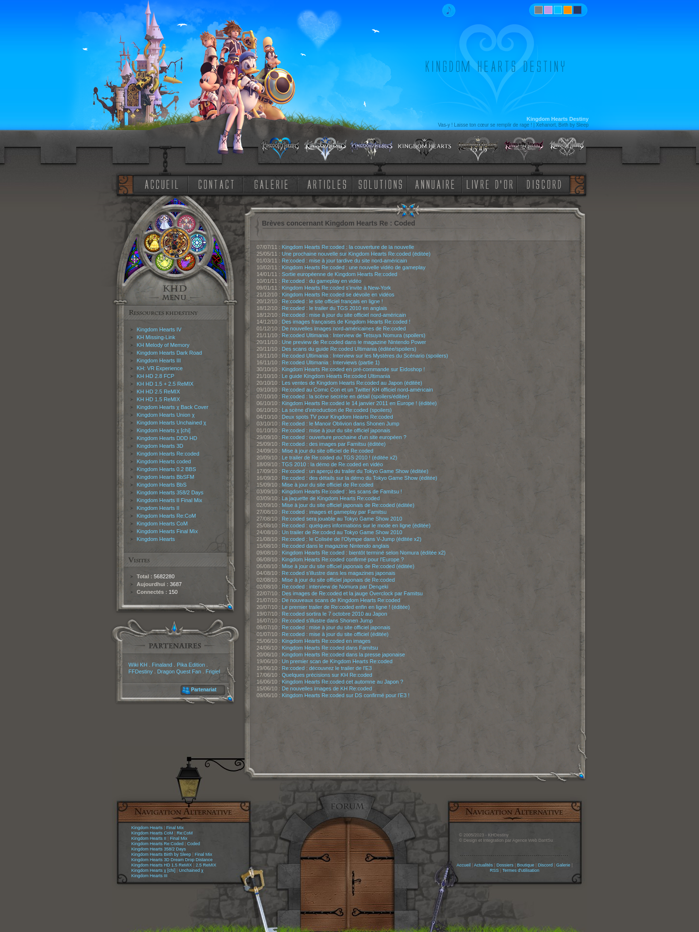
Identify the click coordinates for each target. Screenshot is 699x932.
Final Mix (174, 827)
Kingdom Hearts (156, 539)
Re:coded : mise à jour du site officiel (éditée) (335, 634)
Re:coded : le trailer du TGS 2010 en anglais (334, 308)
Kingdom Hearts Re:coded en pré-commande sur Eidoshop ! (353, 369)
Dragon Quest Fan (179, 671)
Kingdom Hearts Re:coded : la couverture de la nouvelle (348, 247)
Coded (193, 843)
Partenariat (203, 689)
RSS (494, 870)
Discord (545, 865)
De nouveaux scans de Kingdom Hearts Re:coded (341, 600)
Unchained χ (191, 870)
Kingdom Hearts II (158, 508)
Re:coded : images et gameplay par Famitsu (334, 512)
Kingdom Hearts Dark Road (169, 353)
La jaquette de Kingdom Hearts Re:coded (331, 498)
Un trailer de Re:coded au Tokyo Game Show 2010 (342, 532)
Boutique (525, 865)
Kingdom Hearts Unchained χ (171, 422)
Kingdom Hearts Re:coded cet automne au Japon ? (342, 682)
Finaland (162, 665)
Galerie (563, 865)
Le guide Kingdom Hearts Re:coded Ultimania (336, 376)
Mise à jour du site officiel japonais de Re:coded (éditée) (348, 505)
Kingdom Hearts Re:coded (168, 454)
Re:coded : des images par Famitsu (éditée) (334, 444)
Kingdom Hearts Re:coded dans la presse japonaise (343, 654)
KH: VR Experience (160, 368)
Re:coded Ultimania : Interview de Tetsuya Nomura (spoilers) (354, 335)
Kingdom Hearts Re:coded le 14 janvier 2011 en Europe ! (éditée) (359, 403)
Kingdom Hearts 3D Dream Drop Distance (172, 859)
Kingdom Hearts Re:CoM (166, 516)
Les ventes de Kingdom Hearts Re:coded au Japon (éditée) (352, 383)
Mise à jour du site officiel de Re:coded (328, 451)
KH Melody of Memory (163, 345)
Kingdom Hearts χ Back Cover (173, 407)
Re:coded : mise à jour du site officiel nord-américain (344, 315)
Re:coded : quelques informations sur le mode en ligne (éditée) (356, 525)
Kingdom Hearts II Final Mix (169, 500)
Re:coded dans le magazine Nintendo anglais (335, 546)
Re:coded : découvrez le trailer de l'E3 (327, 668)
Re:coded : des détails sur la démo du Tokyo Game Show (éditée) (359, 478)
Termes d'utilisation (520, 870)
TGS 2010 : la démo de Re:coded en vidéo (332, 464)
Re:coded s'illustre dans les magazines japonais (339, 573)
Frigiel (212, 671)
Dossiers (505, 865)
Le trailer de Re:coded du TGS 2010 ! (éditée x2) (340, 457)
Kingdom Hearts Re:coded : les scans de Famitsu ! (342, 491)
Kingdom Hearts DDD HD (167, 438)
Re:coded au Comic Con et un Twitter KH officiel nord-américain (357, 389)
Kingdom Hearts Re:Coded (158, 843)
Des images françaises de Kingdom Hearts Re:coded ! (346, 322)
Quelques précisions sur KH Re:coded (327, 675)
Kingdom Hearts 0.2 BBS (166, 469)
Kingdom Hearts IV (159, 329)
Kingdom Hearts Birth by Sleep (161, 854)
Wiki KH (138, 665)
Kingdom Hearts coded (164, 461)
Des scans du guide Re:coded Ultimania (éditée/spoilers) (349, 349)
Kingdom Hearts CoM (162, 523)
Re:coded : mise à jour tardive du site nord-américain (344, 260)
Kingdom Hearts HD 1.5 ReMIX (162, 865)
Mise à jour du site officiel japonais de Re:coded (338, 580)
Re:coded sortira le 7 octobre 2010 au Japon (334, 614)
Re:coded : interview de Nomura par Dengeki (335, 586)
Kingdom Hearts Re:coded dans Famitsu (330, 648)
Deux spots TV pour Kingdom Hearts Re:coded (337, 417)
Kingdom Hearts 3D (160, 446)
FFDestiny (141, 671)
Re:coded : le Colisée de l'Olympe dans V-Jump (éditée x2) (352, 539)
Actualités (483, 865)
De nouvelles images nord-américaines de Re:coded (344, 328)
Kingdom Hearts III (159, 360)
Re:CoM (185, 833)
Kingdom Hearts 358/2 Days (170, 492)
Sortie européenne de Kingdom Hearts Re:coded (340, 274)
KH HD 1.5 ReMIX (158, 399)
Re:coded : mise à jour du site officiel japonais (336, 430)
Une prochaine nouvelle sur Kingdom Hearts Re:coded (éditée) (356, 254)
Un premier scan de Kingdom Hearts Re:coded (337, 661)
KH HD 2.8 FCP (156, 376)
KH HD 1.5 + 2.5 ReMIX (165, 384)
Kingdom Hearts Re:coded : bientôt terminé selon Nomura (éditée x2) (364, 553)
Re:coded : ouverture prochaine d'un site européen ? (344, 437)
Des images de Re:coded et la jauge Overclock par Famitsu (352, 593)
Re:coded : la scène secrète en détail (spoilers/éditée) (345, 396)
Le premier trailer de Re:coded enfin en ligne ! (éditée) (346, 607)
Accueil (463, 865)
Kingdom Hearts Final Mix (167, 531)
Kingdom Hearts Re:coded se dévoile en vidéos (338, 294)
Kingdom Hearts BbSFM (166, 477)
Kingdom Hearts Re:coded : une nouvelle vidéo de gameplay (354, 267)
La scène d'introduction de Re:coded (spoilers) (337, 410)
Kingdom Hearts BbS (162, 485)
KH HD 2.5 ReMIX (158, 391)
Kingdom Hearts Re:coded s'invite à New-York (336, 288)
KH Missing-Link (156, 337)
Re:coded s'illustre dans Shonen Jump (327, 620)
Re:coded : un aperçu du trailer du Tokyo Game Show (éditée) (355, 471)
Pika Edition (191, 665)
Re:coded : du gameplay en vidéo (322, 281)
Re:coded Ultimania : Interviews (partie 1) (331, 362)
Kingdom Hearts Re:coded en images (326, 641)
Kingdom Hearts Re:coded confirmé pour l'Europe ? (343, 559)
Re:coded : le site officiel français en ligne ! (332, 301)
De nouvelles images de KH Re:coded (327, 688)
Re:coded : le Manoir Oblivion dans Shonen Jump (340, 423)
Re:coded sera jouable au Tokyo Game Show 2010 (342, 519)
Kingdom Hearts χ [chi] (164, 430)
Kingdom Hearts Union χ (166, 415)
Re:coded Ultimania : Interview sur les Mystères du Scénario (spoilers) (365, 356)
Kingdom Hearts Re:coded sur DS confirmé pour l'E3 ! (346, 695)
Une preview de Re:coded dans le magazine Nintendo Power (354, 342)
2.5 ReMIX (206, 865)
